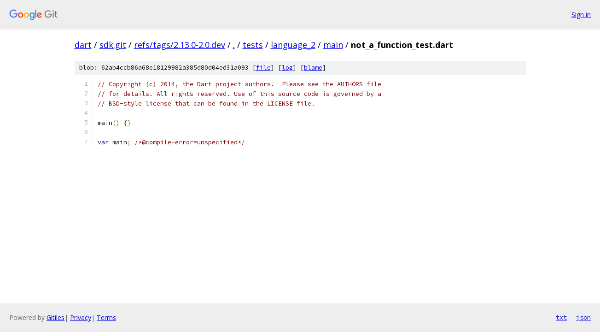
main (333, 44)
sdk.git (112, 44)
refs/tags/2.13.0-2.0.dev (179, 44)
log (287, 67)
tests (253, 44)
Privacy (80, 317)
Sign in (581, 14)
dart (83, 44)
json (583, 317)
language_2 (293, 44)
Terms (106, 317)
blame (313, 67)
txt (561, 317)
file (263, 67)
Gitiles (55, 317)
